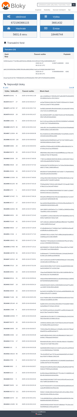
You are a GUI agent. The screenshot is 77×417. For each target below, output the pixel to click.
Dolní (71, 87)
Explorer (38, 10)
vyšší (5, 87)
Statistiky (47, 10)
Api (69, 10)
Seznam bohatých (59, 10)
